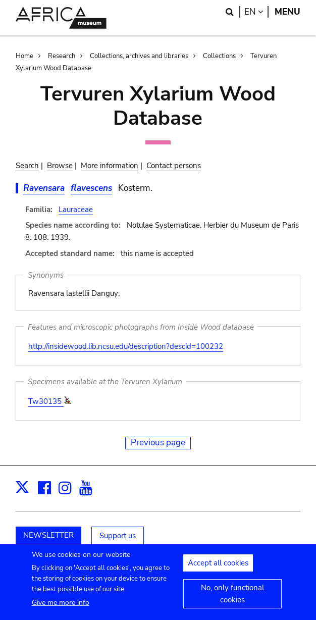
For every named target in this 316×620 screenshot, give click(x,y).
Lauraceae (76, 209)
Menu (287, 12)
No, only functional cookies (232, 600)
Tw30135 (46, 401)
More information (109, 166)
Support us (117, 536)
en (256, 12)
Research (61, 56)
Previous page (158, 442)
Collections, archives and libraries (139, 56)
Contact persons (173, 166)
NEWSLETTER (48, 535)
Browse (60, 166)
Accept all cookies (218, 569)
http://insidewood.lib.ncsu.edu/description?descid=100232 (125, 346)
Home (24, 56)
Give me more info (60, 608)
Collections (219, 56)
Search (27, 166)
